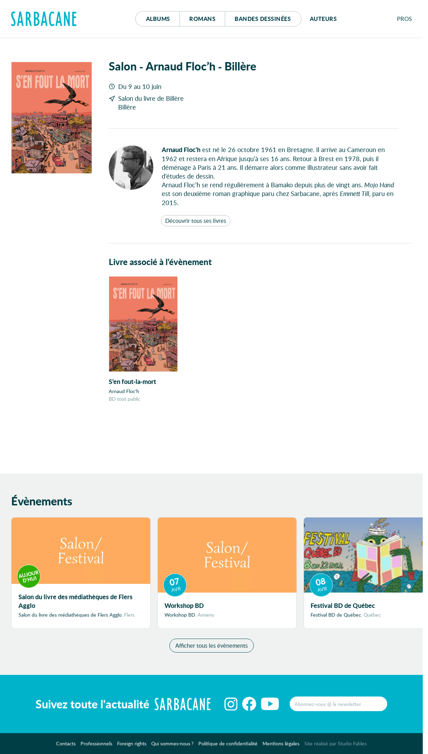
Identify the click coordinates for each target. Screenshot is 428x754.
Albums (158, 19)
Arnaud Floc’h (124, 391)
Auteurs (323, 19)
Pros (404, 19)
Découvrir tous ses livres (195, 221)
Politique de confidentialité (228, 746)
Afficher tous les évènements (211, 648)
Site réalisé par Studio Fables (335, 746)
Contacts (66, 746)
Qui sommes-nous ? (172, 746)
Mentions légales (280, 746)
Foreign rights (131, 746)
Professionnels (96, 746)
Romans (202, 19)
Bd (263, 19)
